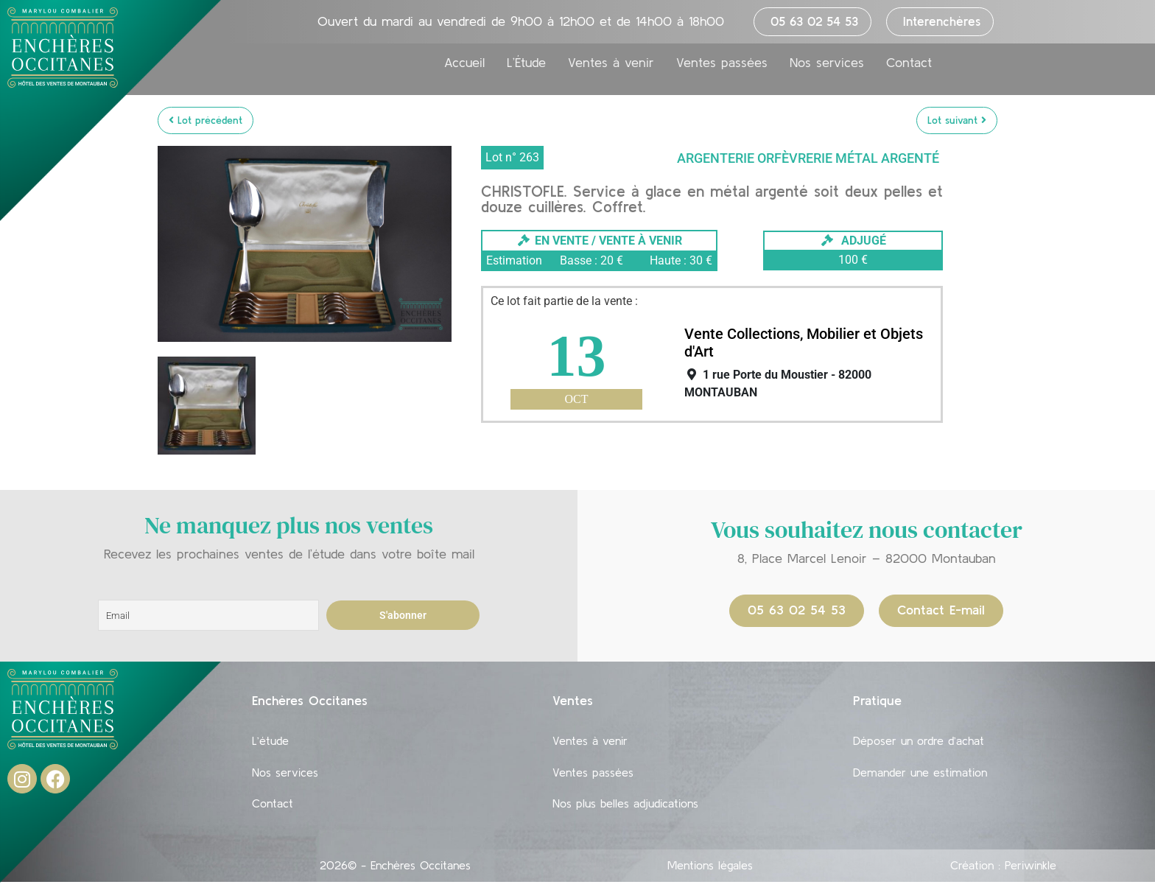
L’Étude (526, 64)
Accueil (464, 64)
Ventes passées (722, 64)
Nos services (827, 64)
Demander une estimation (920, 775)
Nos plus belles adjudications (625, 809)
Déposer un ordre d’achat (918, 742)
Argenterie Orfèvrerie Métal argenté (808, 158)
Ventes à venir (611, 64)
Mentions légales (710, 873)
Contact (909, 64)
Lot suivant (956, 120)
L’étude (270, 742)
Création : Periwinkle (1003, 873)
